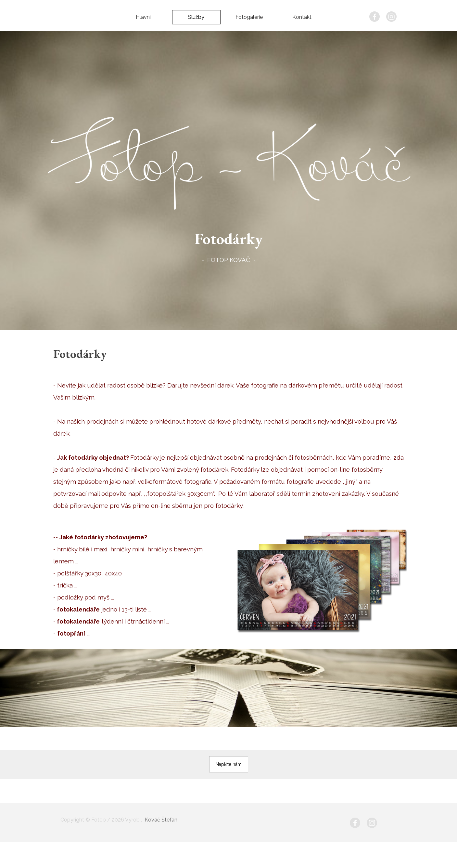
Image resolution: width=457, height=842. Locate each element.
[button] (228, 764)
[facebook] (374, 16)
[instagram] (391, 16)
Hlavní (143, 17)
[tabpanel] (228, 245)
